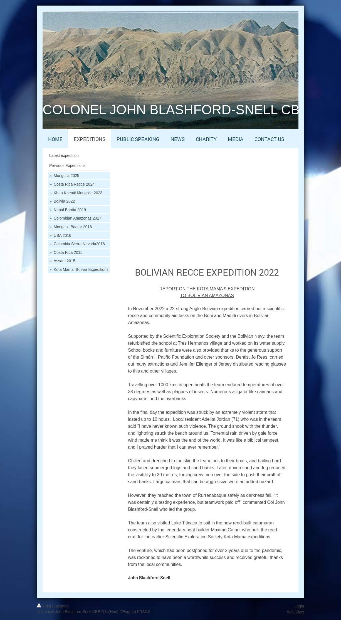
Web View (295, 611)
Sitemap (61, 606)
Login (299, 606)
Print (44, 606)
